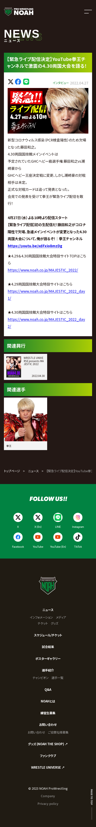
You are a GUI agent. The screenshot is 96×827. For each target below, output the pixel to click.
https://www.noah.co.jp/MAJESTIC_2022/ (43, 270)
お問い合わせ (48, 724)
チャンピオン (40, 677)
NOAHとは (48, 701)
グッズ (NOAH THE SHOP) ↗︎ (48, 744)
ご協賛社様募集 (58, 732)
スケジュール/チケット (48, 635)
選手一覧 (57, 677)
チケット (43, 623)
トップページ (12, 471)
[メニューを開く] (88, 12)
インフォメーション (41, 617)
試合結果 (48, 646)
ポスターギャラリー (47, 658)
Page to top (91, 797)
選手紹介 (48, 670)
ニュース (33, 471)
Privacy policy (47, 803)
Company (48, 796)
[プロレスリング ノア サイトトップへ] (18, 12)
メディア (61, 617)
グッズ (54, 623)
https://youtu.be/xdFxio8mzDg (35, 245)
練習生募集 (47, 713)
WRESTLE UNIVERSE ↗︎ (48, 767)
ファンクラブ (48, 755)
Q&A (48, 689)
